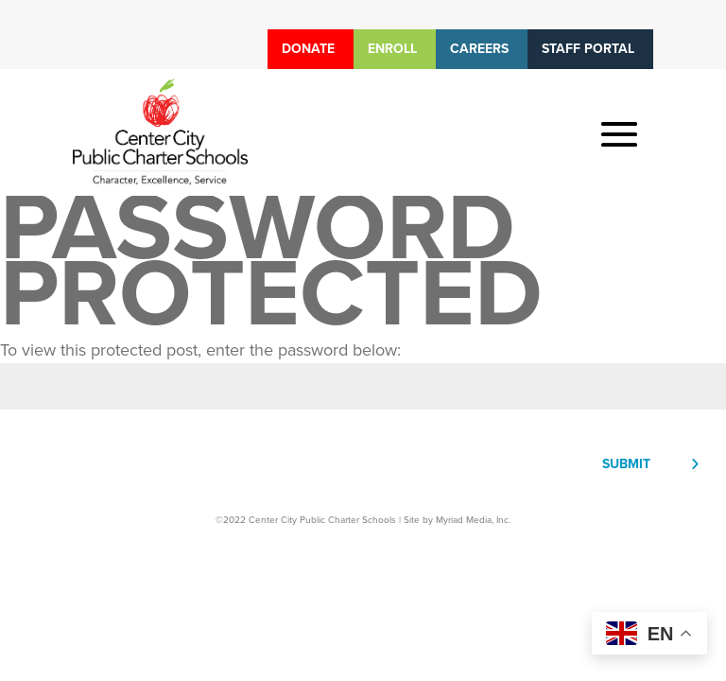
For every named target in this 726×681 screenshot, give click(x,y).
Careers (479, 49)
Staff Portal (588, 49)
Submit (626, 464)
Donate (308, 49)
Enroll (392, 49)
